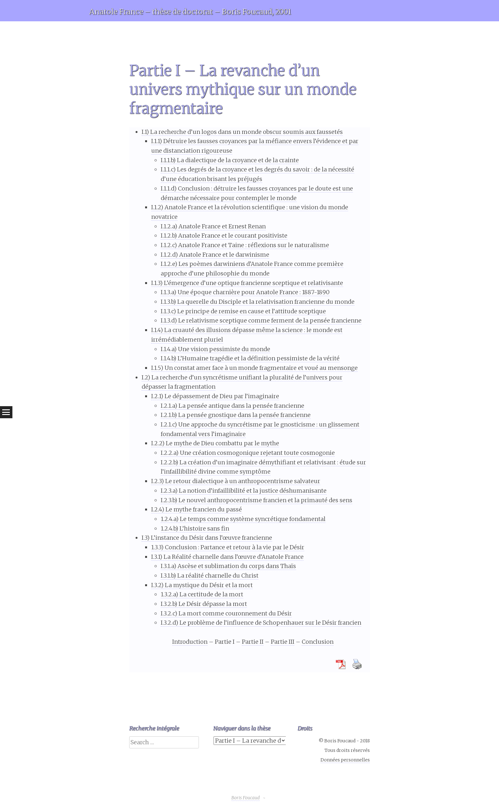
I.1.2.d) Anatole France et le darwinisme (215, 254)
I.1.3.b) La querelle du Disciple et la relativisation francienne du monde (258, 301)
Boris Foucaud (245, 798)
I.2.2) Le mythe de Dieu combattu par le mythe (215, 443)
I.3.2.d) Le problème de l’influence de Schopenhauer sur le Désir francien (261, 622)
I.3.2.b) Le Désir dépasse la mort (204, 603)
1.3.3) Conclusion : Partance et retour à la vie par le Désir (227, 547)
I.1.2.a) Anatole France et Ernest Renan (213, 226)
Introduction (189, 641)
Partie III (282, 641)
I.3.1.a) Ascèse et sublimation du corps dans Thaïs (228, 566)
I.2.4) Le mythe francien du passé (196, 509)
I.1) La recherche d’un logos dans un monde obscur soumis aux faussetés (242, 131)
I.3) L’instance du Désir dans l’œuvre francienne (207, 537)
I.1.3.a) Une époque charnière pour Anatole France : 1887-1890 (245, 292)
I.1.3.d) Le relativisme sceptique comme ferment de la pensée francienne (261, 320)
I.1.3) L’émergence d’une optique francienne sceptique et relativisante (247, 283)
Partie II (253, 641)
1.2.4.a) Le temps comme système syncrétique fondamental (243, 519)
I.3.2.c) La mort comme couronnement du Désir (226, 613)
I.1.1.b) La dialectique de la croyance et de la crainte (230, 160)
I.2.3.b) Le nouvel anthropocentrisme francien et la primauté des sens (256, 500)
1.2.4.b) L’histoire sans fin (195, 528)
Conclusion (318, 641)
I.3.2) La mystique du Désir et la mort (202, 585)
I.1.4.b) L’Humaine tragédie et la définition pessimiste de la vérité (250, 358)
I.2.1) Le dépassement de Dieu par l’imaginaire (215, 396)
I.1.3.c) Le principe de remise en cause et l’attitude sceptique (243, 311)
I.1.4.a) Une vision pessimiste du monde (215, 349)
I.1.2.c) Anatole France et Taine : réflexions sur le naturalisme (245, 245)
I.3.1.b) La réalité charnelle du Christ (209, 575)
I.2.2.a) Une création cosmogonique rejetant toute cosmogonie (248, 452)
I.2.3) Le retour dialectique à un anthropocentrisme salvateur (235, 481)
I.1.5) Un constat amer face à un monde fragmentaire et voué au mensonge (254, 367)
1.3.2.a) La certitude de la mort (202, 594)
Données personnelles (345, 760)
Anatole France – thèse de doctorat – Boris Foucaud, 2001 (190, 11)
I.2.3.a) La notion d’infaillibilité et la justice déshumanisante (244, 490)
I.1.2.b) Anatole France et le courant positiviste (224, 235)
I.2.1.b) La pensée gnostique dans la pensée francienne (236, 415)
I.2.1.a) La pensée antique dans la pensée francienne (232, 405)
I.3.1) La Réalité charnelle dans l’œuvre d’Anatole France (227, 556)
